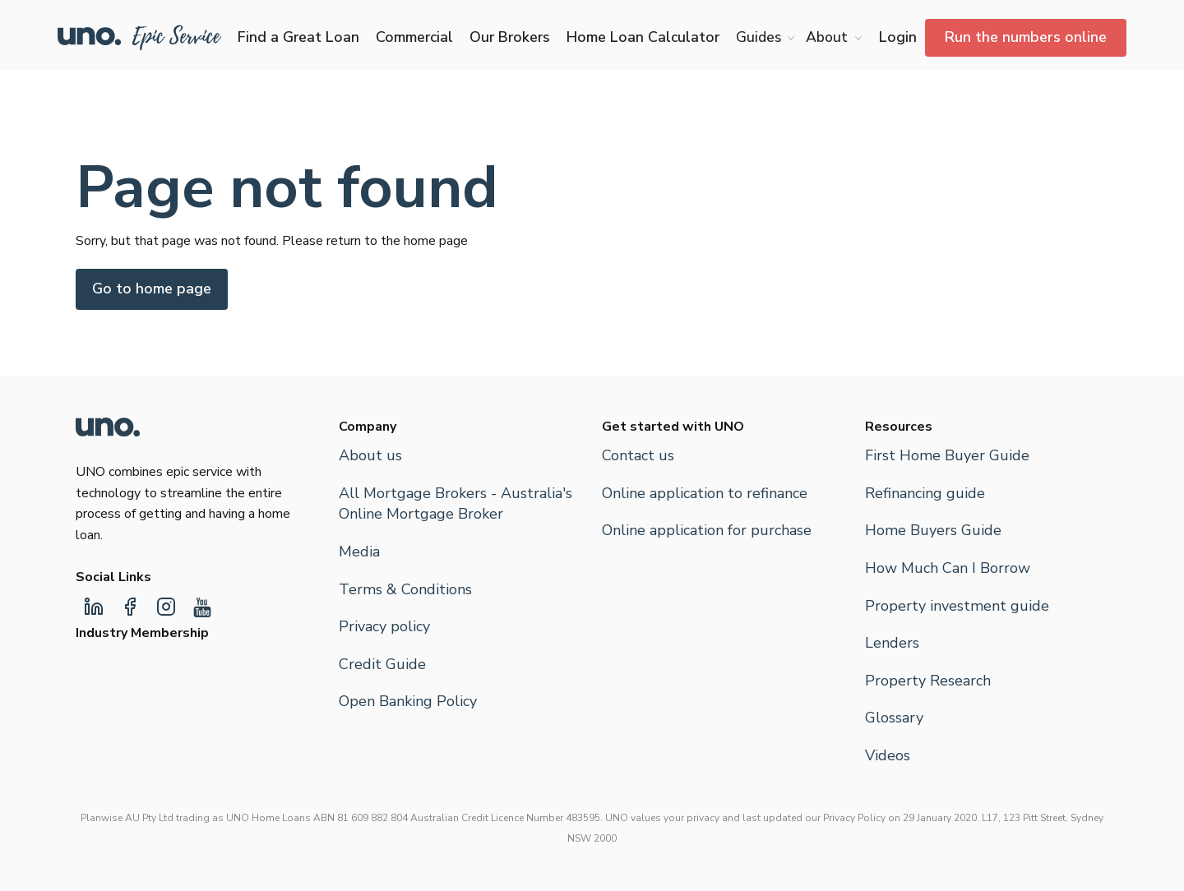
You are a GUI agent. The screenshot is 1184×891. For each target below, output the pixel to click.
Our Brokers (509, 37)
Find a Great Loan (298, 37)
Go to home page (151, 288)
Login (898, 37)
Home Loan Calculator (643, 37)
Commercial (414, 37)
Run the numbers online (1026, 37)
